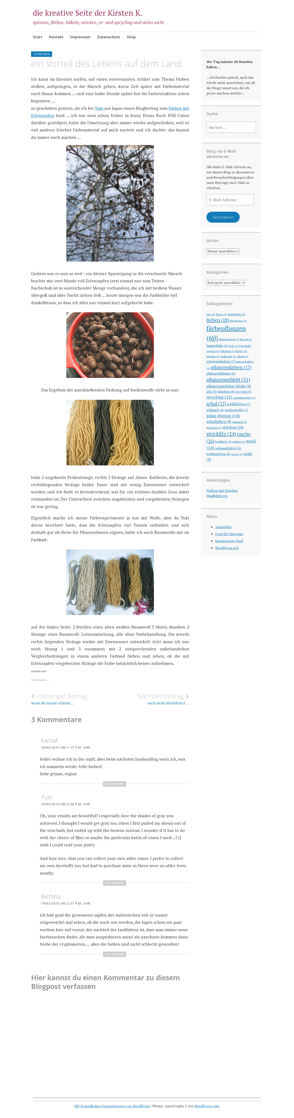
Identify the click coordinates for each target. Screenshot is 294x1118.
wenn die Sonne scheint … (70, 699)
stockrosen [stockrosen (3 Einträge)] (213, 427)
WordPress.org (227, 547)
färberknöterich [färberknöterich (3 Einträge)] (229, 339)
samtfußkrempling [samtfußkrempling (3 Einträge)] (244, 397)
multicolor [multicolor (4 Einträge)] (228, 356)
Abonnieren (223, 217)
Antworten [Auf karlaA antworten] (114, 784)
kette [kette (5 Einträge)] (241, 351)
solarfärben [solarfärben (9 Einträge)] (218, 421)
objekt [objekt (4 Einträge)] (242, 356)
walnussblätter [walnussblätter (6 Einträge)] (228, 448)
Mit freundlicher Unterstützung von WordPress (112, 1106)
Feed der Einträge (229, 533)
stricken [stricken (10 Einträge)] (233, 427)
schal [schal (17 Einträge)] (216, 403)
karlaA (49, 740)
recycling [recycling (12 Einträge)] (219, 397)
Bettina (51, 896)
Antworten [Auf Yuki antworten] (114, 883)
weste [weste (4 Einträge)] (237, 454)
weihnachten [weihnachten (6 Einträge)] (218, 454)
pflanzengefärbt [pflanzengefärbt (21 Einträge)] (228, 379)
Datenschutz (108, 36)
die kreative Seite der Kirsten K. (88, 13)
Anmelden (223, 526)
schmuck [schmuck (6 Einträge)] (215, 410)
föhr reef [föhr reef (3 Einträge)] (246, 339)
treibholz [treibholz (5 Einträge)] (223, 442)
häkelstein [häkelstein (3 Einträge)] (227, 351)
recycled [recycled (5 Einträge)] (243, 392)
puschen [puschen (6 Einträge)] (226, 392)
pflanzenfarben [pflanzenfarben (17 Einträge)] (231, 367)
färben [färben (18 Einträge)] (217, 320)
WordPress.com (206, 1106)
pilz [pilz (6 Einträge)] (211, 392)
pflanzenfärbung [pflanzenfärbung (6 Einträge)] (220, 373)
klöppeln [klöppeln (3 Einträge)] (212, 356)
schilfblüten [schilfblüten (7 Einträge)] (238, 404)
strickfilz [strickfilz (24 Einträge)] (221, 433)
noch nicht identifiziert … (149, 699)
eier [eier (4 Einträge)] (210, 314)
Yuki (99, 108)
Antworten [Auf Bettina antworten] (114, 954)
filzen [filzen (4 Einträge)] (221, 314)
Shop (131, 36)
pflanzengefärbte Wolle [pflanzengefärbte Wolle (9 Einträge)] (228, 386)
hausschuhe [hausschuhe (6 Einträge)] (217, 346)
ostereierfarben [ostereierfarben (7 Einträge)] (220, 361)
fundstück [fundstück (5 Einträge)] (236, 314)
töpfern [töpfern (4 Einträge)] (238, 441)
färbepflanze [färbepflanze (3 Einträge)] (238, 320)
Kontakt (56, 36)
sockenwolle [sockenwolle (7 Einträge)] (236, 410)
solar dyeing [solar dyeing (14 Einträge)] (223, 416)
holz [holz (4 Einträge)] (233, 346)
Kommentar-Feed (229, 540)
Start (37, 36)
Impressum (80, 36)
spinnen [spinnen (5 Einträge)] (239, 422)
